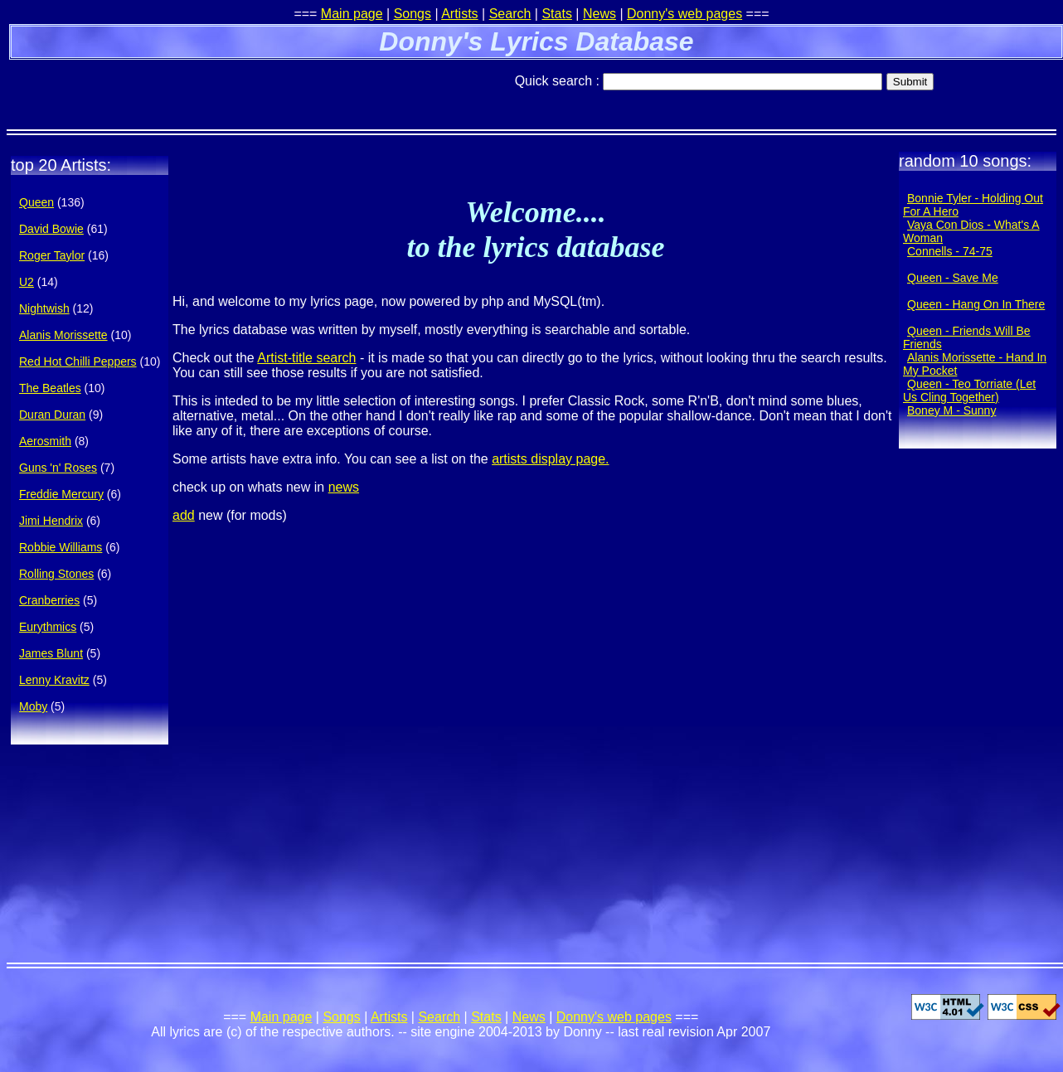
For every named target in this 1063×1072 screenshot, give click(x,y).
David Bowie (51, 228)
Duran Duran (52, 414)
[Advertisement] (201, 87)
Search (510, 14)
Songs (412, 14)
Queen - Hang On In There (976, 304)
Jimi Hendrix (51, 520)
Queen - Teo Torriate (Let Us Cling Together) (969, 390)
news (343, 487)
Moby (33, 706)
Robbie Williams (60, 547)
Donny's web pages (684, 14)
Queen (36, 202)
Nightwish (44, 308)
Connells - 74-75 (950, 251)
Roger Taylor (52, 255)
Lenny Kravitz (54, 679)
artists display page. (550, 459)
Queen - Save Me (952, 277)
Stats (556, 14)
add (183, 515)
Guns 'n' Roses (58, 467)
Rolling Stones (56, 573)
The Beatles (50, 388)
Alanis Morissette (63, 335)
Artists (459, 14)
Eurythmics (47, 626)
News (599, 14)
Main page (352, 14)
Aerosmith (45, 441)
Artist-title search (306, 358)
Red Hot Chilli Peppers (78, 361)
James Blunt (51, 653)
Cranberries (49, 600)
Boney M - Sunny (951, 410)
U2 (26, 282)
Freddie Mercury (61, 494)
